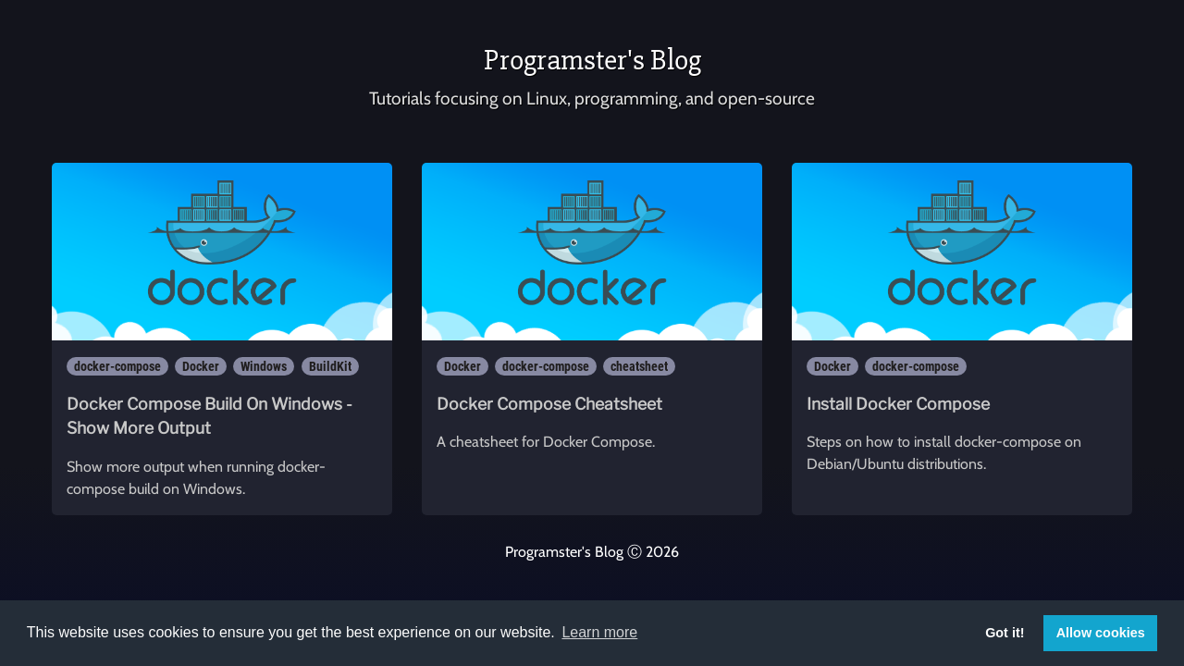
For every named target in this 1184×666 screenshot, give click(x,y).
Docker (200, 366)
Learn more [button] (599, 632)
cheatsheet (639, 366)
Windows (263, 366)
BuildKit (330, 366)
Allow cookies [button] (1100, 632)
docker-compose (117, 366)
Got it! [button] (1004, 632)
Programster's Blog (592, 60)
